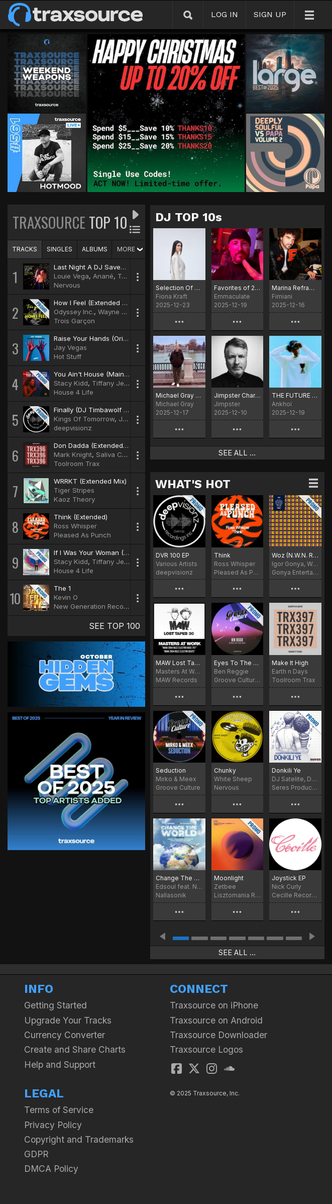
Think (222, 555)
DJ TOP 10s (188, 217)
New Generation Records (94, 606)
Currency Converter (64, 1035)
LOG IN (224, 14)
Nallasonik (171, 895)
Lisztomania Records (237, 895)
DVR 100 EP (172, 555)
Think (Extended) (80, 517)
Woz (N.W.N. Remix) (295, 555)
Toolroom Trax (76, 463)
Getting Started (55, 1005)
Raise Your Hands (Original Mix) (103, 338)
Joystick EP (289, 878)
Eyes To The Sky (237, 663)
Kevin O (66, 597)
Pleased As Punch (82, 535)
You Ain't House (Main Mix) (96, 374)
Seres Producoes (295, 787)
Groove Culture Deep (237, 680)
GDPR (36, 1154)
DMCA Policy (51, 1168)
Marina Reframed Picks (295, 288)
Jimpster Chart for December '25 (237, 395)
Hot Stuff (67, 356)
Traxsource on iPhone (214, 1005)
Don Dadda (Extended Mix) (96, 445)
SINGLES (59, 249)
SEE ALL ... (237, 452)
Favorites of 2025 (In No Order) (237, 288)
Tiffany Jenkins (116, 383)
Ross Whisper (75, 526)
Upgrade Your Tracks (68, 1020)
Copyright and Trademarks (79, 1139)
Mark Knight (73, 454)
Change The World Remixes (179, 878)
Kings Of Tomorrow (84, 419)
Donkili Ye (286, 770)
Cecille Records (295, 895)
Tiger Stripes (74, 490)
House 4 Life (73, 392)
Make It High (290, 663)
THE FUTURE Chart (295, 395)
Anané (103, 276)
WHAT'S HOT (193, 484)
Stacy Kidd (71, 383)
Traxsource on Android (216, 1020)
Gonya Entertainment (295, 572)
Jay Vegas (70, 347)
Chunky (225, 770)
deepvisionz (73, 428)
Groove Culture (178, 787)
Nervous (67, 285)
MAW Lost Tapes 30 (179, 663)
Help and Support (59, 1064)
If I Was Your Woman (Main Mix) (104, 552)
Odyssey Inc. (74, 312)
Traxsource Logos (206, 1049)
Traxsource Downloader (218, 1035)
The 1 (62, 588)
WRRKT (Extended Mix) (90, 481)
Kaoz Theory (74, 499)
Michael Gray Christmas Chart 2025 (179, 395)
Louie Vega (71, 276)
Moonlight (229, 878)
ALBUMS (94, 249)
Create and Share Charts (75, 1049)
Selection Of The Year (179, 288)
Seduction (171, 770)
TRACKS (24, 249)
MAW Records (176, 680)
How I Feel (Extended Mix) (94, 303)
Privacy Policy (53, 1125)
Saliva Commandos (126, 454)
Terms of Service (58, 1109)
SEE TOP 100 (114, 626)
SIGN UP (270, 14)
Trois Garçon (74, 321)
